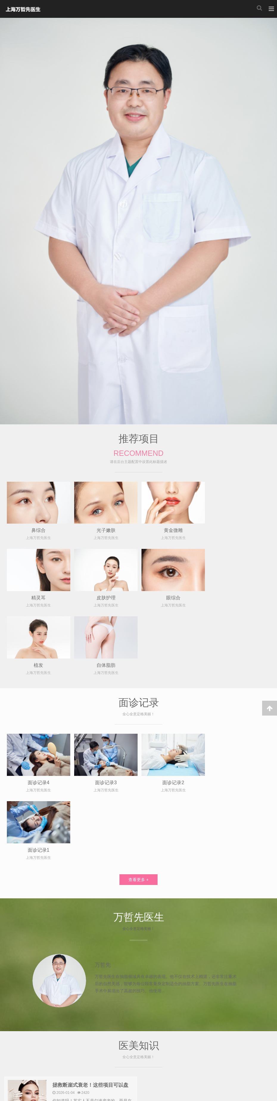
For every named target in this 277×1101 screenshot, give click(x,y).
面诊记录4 (38, 714)
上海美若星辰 (22, 9)
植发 (172, 597)
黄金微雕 (172, 530)
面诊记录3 (105, 714)
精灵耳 (239, 530)
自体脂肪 (239, 597)
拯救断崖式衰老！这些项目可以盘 (90, 949)
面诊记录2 (172, 714)
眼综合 (105, 597)
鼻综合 (38, 530)
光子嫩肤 (105, 530)
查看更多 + (138, 744)
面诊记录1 (239, 714)
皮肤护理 (38, 597)
